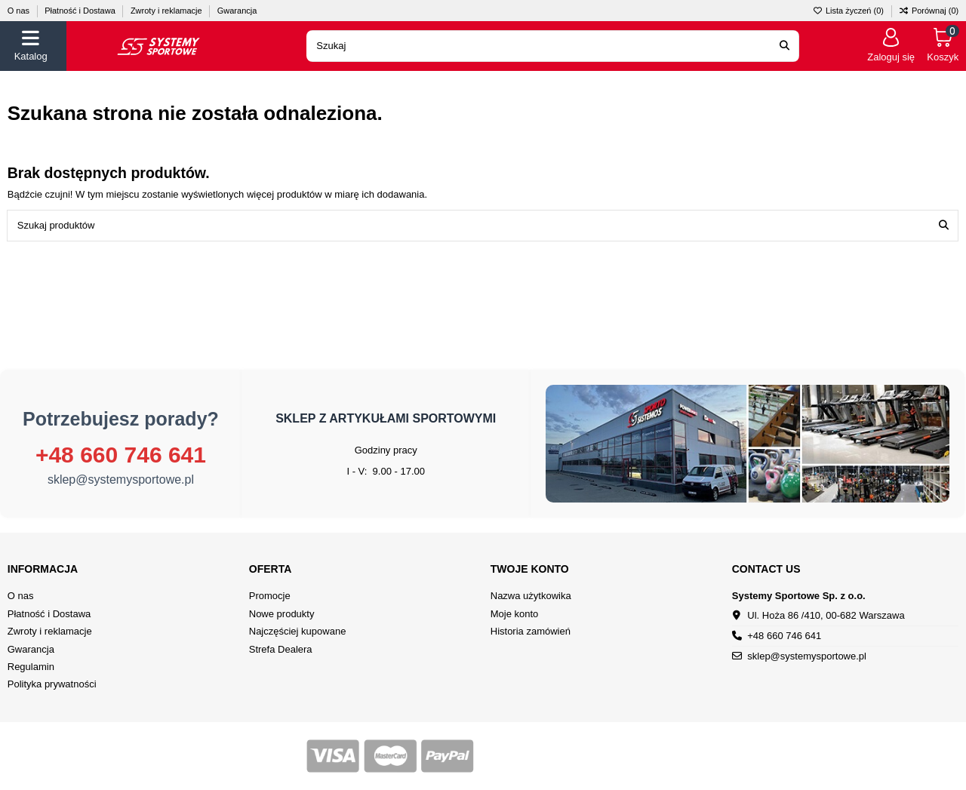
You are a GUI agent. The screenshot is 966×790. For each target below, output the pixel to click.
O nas (20, 10)
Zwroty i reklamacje (168, 10)
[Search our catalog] (784, 46)
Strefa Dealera (280, 649)
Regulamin (31, 666)
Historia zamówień (531, 631)
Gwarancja (237, 10)
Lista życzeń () (849, 10)
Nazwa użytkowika (531, 595)
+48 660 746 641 (120, 454)
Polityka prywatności (52, 684)
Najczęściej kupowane (297, 631)
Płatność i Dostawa (81, 10)
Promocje (270, 595)
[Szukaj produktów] (943, 225)
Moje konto (515, 613)
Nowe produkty (282, 613)
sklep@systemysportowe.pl (121, 479)
